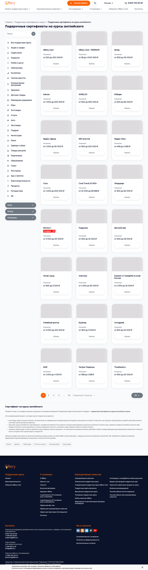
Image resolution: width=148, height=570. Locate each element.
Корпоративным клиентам (84, 478)
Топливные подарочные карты (86, 495)
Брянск (18, 444)
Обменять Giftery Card (118, 9)
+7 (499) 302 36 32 (11, 555)
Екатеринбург (58, 444)
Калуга (9, 444)
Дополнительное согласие (85, 543)
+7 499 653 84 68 (11, 536)
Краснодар (72, 444)
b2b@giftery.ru (10, 548)
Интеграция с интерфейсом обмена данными (126, 478)
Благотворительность (13, 481)
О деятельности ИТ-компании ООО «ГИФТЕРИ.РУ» (50, 501)
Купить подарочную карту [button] (17, 9)
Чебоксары (29, 444)
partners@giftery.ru (11, 557)
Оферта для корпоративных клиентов (53, 509)
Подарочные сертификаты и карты (30, 22)
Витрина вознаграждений (119, 488)
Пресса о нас (44, 481)
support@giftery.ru (11, 537)
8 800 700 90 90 (11, 534)
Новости (43, 485)
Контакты (138, 9)
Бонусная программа (47, 488)
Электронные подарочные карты (87, 481)
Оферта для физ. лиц (47, 505)
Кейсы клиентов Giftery (83, 498)
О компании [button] (95, 9)
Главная (8, 22)
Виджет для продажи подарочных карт (124, 481)
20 (69, 395)
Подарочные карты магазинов (85, 488)
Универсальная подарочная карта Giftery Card (91, 485)
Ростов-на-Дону (43, 444)
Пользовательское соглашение (87, 537)
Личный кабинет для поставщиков (122, 491)
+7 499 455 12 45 (10, 546)
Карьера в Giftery (46, 491)
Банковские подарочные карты (86, 491)
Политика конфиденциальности (87, 540)
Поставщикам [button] (76, 9)
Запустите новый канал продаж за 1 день (124, 485)
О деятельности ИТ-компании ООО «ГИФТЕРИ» (50, 496)
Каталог (8, 478)
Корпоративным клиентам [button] (49, 9)
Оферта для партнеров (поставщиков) (53, 512)
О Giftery (43, 478)
